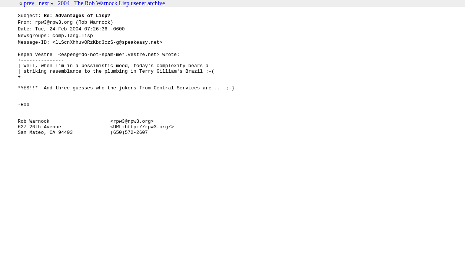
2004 (64, 3)
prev (29, 3)
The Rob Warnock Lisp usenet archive (119, 3)
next (44, 3)
